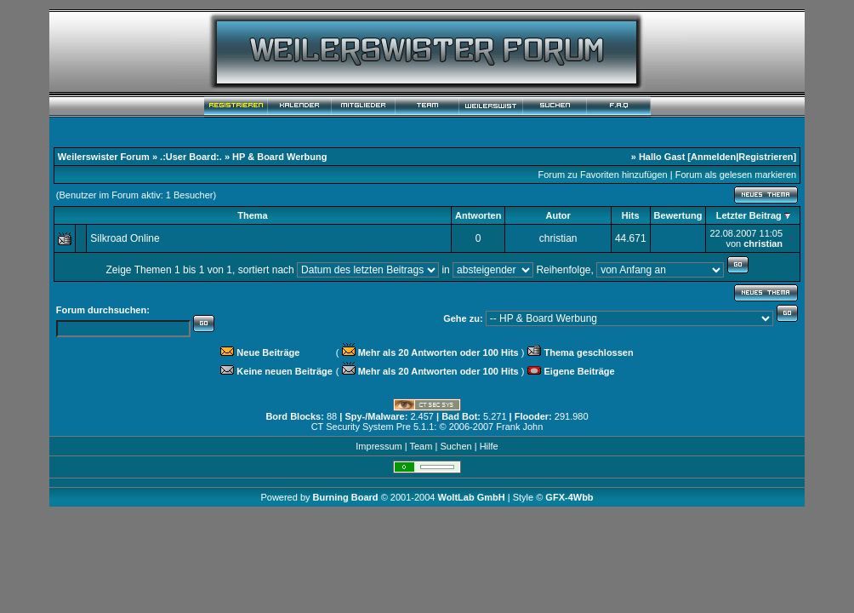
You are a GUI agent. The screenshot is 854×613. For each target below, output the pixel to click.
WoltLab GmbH (470, 497)
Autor (557, 215)
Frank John (519, 426)
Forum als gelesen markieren (735, 174)
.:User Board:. (191, 157)
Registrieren (765, 157)
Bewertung (678, 215)
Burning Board (347, 497)
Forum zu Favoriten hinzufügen (602, 174)
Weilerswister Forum (104, 157)
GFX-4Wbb (569, 497)
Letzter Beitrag (749, 215)
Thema (252, 215)
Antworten (478, 215)
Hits (631, 215)
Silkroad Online (124, 238)
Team (420, 446)
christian (558, 238)
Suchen (455, 446)
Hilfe (489, 446)
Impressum (378, 446)
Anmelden (713, 157)
